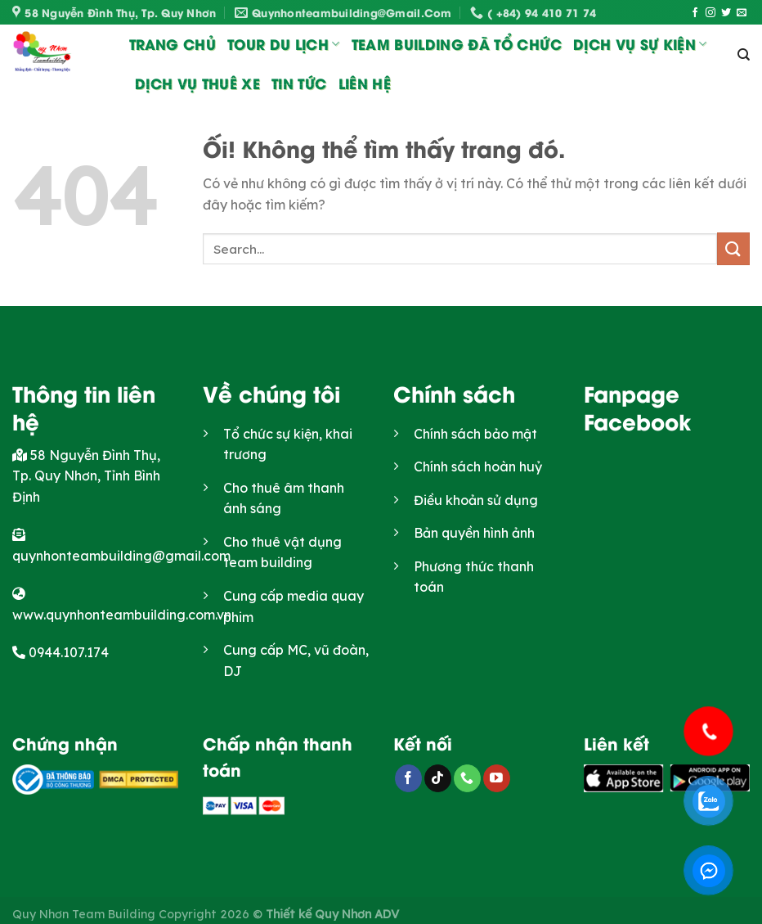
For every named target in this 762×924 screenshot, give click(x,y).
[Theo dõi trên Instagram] (710, 13)
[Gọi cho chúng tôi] (467, 778)
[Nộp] (733, 248)
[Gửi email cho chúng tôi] (741, 13)
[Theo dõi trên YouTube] (496, 778)
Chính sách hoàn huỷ (478, 466)
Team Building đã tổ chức (457, 43)
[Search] (743, 54)
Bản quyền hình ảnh (474, 533)
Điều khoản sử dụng (476, 500)
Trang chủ (172, 43)
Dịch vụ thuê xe (197, 82)
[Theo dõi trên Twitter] (726, 13)
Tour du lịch (283, 43)
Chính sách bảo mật (475, 434)
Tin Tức (298, 82)
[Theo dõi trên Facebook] (695, 13)
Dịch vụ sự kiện (640, 43)
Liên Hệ (364, 82)
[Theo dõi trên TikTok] (437, 778)
